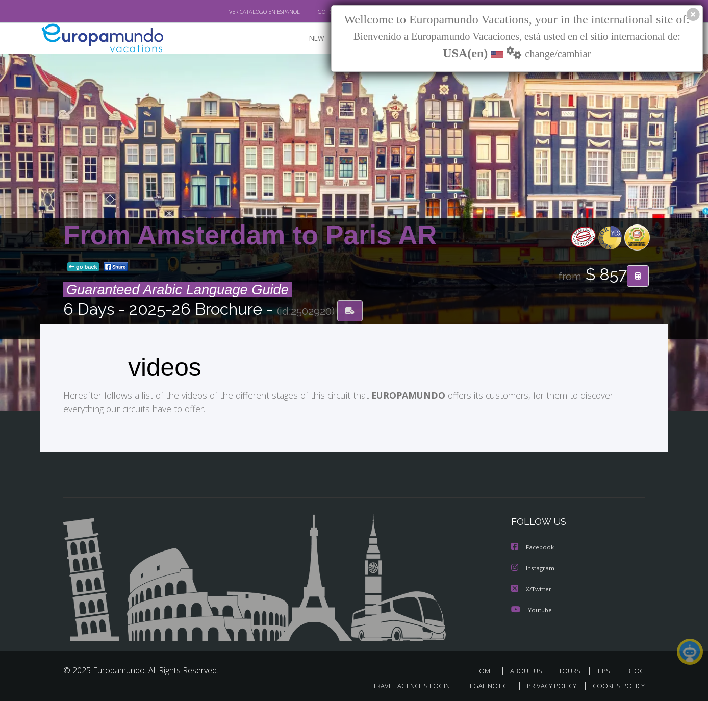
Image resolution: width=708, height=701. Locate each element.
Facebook (533, 547)
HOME (488, 669)
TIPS (604, 669)
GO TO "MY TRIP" (322, 12)
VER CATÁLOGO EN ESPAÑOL (241, 12)
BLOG (635, 669)
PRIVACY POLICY (547, 684)
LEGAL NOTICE (481, 684)
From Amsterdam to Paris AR (250, 235)
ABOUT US (529, 669)
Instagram (533, 567)
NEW (306, 38)
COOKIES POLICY (616, 684)
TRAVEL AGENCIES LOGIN (401, 684)
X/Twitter (531, 588)
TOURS (571, 669)
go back (83, 267)
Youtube (531, 608)
